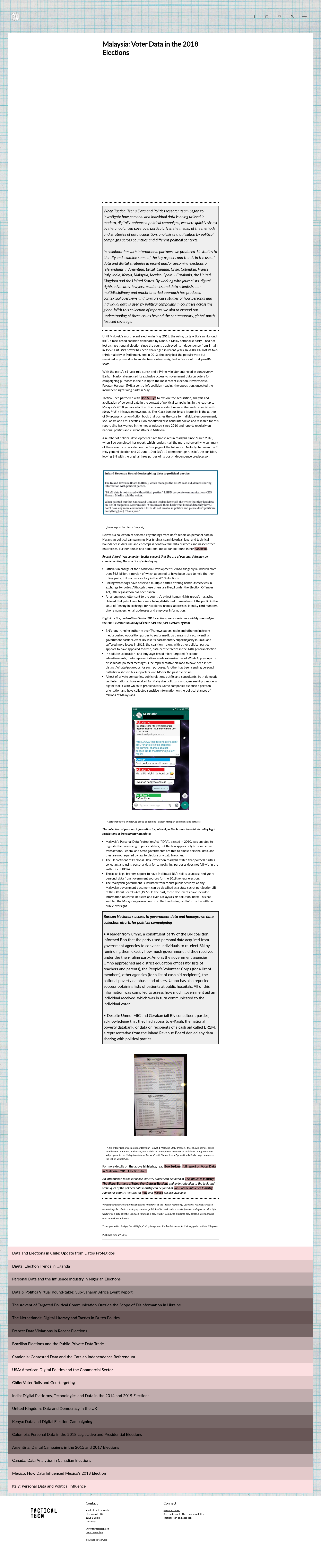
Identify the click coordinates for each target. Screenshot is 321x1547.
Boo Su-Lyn (148, 398)
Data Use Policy (94, 1532)
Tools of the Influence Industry (193, 1188)
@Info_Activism (172, 1510)
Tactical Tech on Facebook (177, 1517)
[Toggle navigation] (304, 16)
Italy (144, 1192)
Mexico (158, 1192)
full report (200, 548)
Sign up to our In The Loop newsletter (184, 1514)
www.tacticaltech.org (97, 1528)
